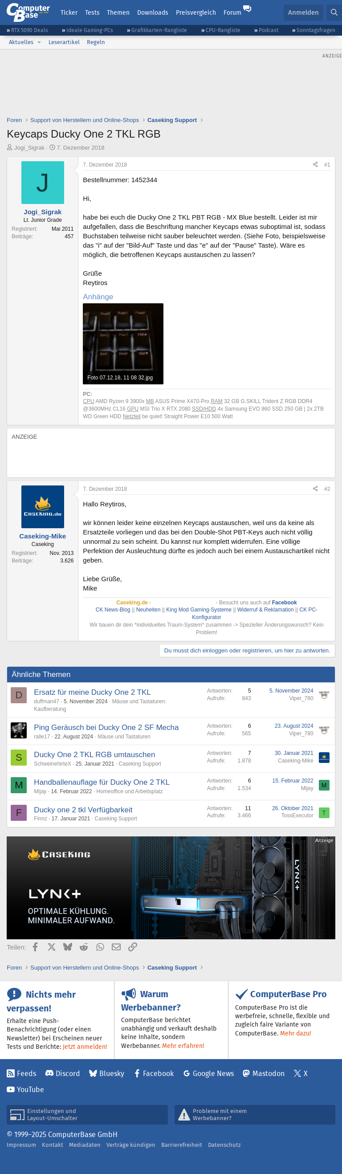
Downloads (152, 12)
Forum (232, 12)
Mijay (40, 791)
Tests (92, 12)
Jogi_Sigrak (29, 147)
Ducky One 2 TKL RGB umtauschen (94, 754)
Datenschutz (224, 1145)
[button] (39, 42)
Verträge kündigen (130, 1145)
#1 (327, 165)
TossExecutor (297, 815)
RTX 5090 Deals (29, 30)
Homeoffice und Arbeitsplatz (129, 791)
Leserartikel (64, 42)
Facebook (158, 1073)
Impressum (21, 1145)
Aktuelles (21, 42)
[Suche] (334, 12)
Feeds (26, 1073)
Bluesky (111, 1073)
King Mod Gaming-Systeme (199, 610)
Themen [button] (118, 12)
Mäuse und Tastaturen (124, 737)
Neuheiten (148, 610)
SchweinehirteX (52, 764)
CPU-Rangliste (223, 30)
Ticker (69, 12)
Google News (213, 1073)
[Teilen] (315, 165)
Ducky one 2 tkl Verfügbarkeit (83, 810)
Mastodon (268, 1073)
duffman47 (46, 701)
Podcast (268, 30)
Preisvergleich (196, 12)
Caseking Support (140, 764)
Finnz (40, 818)
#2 (327, 489)
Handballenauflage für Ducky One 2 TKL (102, 782)
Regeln (96, 42)
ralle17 (42, 737)
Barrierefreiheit (181, 1145)
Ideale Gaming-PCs (89, 30)
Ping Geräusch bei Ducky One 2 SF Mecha (106, 727)
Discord (68, 1073)
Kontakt (52, 1145)
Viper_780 (301, 698)
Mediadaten (85, 1145)
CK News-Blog (113, 610)
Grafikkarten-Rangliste (159, 30)
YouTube (30, 1089)
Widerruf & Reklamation (265, 610)
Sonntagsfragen (316, 30)
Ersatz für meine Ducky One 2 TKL (92, 692)
